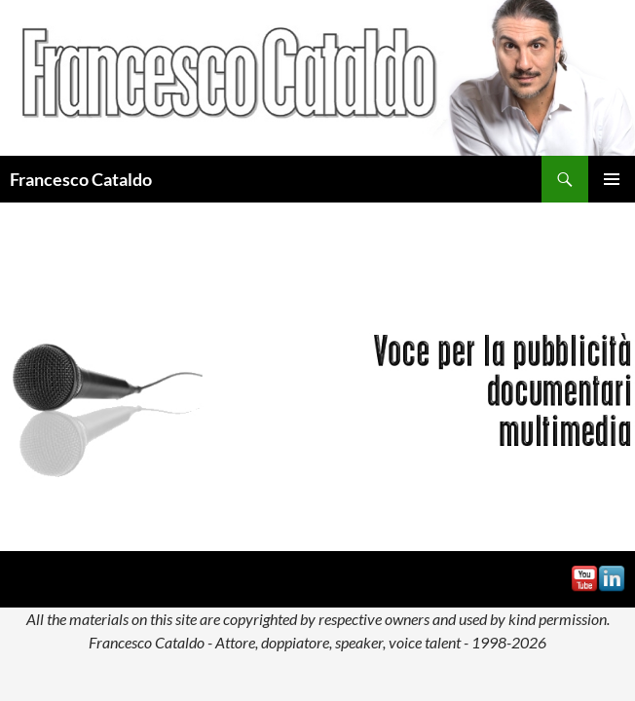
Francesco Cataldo (81, 179)
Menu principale (611, 179)
